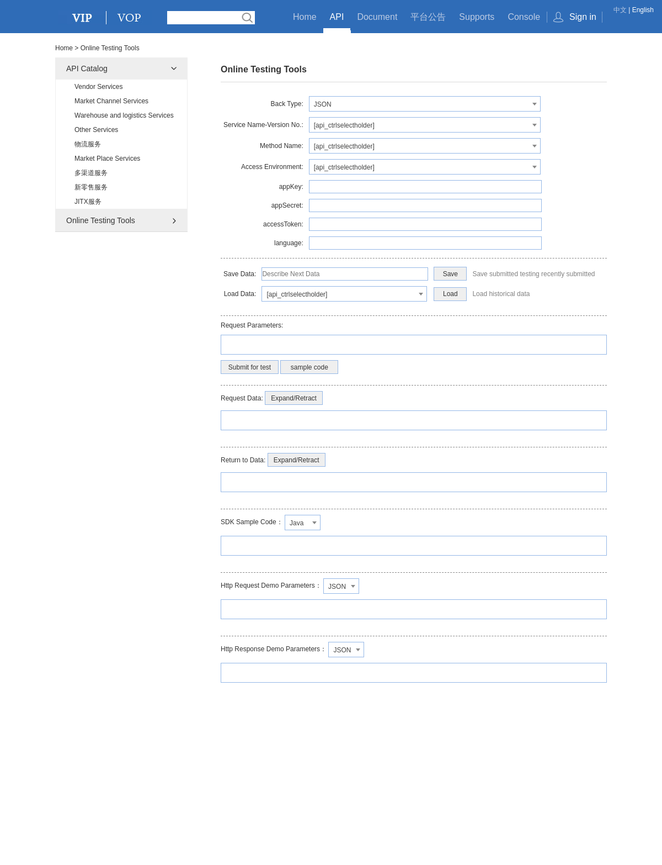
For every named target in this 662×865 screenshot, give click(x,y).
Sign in (582, 17)
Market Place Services (107, 158)
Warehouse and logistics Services (124, 115)
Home (305, 17)
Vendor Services (98, 87)
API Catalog (87, 68)
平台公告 (428, 17)
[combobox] (425, 104)
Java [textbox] (296, 523)
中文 (620, 10)
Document (377, 17)
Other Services (96, 130)
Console (524, 17)
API (337, 17)
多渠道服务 (91, 173)
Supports (476, 17)
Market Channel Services (111, 101)
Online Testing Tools (100, 220)
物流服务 (87, 144)
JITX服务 (88, 201)
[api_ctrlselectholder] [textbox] (344, 125)
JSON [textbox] (323, 104)
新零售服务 (91, 187)
